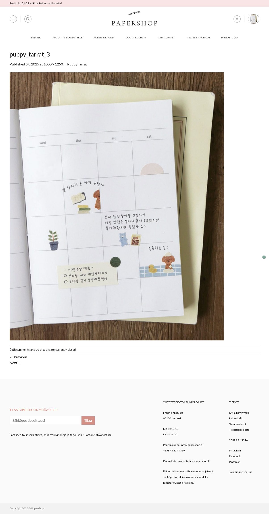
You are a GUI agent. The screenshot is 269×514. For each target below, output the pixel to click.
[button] (13, 19)
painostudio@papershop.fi (194, 461)
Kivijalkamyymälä (239, 412)
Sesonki (36, 37)
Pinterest (234, 462)
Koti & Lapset (166, 37)
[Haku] (27, 19)
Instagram (235, 450)
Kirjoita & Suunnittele (67, 37)
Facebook (235, 456)
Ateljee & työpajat (198, 37)
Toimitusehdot (237, 424)
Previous (18, 357)
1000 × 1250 (53, 64)
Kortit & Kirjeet (104, 37)
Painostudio (229, 37)
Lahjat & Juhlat (136, 37)
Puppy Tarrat (77, 64)
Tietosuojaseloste (239, 429)
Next (15, 363)
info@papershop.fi (191, 445)
